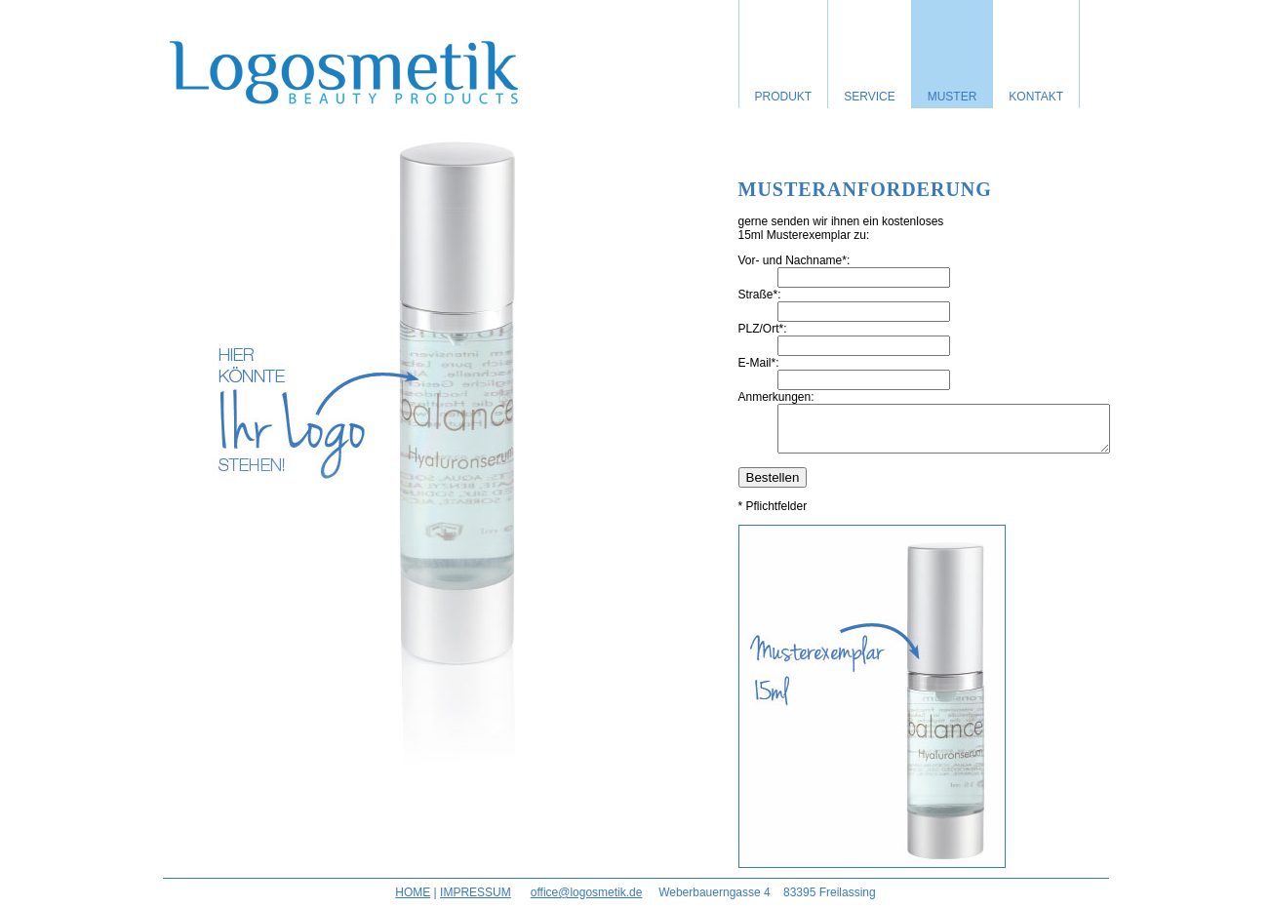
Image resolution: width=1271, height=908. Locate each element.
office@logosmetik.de (587, 901)
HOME (412, 901)
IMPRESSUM (475, 901)
